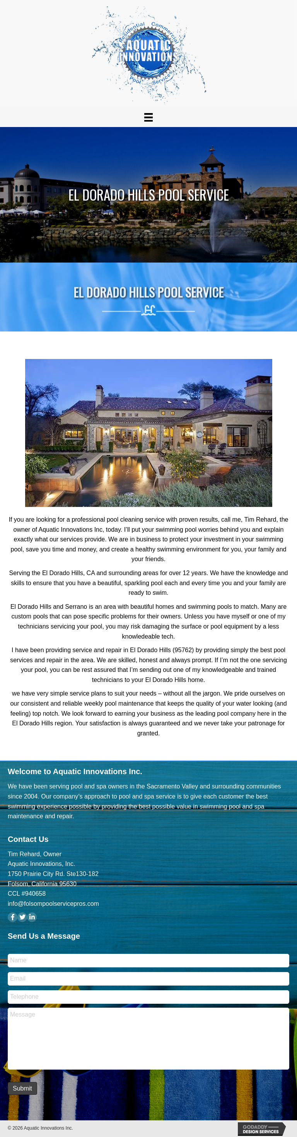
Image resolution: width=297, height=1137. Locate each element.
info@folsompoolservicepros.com (53, 903)
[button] (12, 917)
